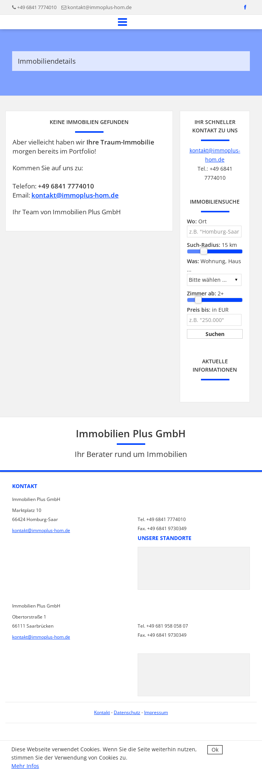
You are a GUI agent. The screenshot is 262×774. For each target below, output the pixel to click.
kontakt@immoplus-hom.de (99, 7)
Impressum (156, 712)
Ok (215, 749)
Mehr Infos (25, 765)
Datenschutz (127, 712)
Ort (197, 221)
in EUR (208, 309)
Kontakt (102, 712)
